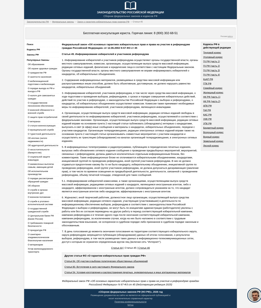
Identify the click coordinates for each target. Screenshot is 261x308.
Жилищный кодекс (213, 92)
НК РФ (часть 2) (211, 101)
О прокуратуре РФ (37, 230)
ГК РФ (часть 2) (211, 66)
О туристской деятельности (41, 134)
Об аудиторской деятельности (43, 145)
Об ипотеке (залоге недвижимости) (37, 139)
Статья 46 (144, 247)
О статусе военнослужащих (42, 125)
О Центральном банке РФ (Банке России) (41, 217)
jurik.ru (230, 36)
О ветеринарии (35, 244)
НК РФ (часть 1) (211, 97)
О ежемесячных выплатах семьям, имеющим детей (41, 165)
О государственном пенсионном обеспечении (40, 104)
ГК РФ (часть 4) (211, 74)
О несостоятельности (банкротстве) (38, 151)
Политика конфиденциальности (130, 302)
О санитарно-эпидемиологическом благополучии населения (40, 237)
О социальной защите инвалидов (39, 158)
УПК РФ (207, 123)
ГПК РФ (207, 83)
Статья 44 (117, 247)
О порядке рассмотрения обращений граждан (40, 180)
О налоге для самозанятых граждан (41, 97)
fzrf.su (130, 305)
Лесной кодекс (211, 145)
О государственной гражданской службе (38, 210)
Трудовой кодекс (212, 52)
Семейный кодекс (213, 88)
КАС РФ (207, 114)
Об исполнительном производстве (38, 172)
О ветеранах (34, 121)
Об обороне (34, 185)
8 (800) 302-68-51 (166, 33)
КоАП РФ (208, 79)
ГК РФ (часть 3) (211, 70)
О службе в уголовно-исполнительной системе (40, 203)
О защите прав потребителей (42, 117)
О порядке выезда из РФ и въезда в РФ (41, 90)
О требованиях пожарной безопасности (40, 224)
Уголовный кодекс (213, 57)
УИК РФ (207, 119)
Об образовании (36, 64)
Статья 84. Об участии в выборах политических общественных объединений (106, 261)
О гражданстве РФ (37, 72)
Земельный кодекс (213, 141)
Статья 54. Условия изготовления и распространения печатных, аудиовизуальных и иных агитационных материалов (127, 272)
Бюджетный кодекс (213, 128)
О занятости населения (39, 77)
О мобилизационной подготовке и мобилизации (41, 82)
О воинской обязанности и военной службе (41, 111)
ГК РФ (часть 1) (211, 61)
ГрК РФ (207, 110)
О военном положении (39, 197)
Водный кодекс (211, 137)
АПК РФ (207, 105)
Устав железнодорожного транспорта (40, 250)
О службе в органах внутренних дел (38, 191)
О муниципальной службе (41, 130)
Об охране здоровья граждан (42, 68)
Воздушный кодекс (213, 132)
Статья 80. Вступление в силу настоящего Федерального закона (99, 267)
